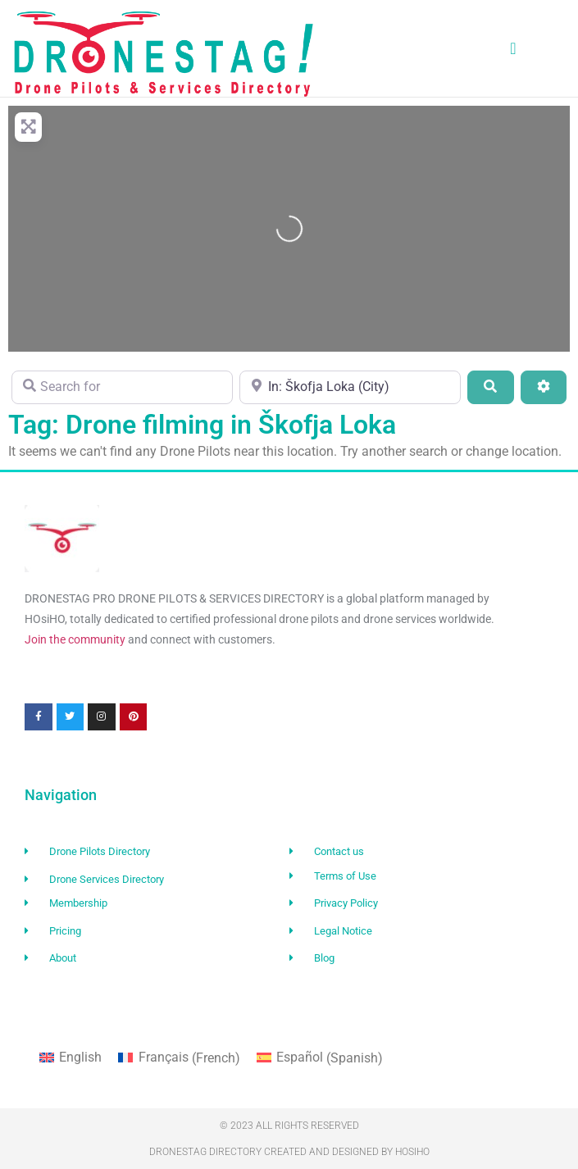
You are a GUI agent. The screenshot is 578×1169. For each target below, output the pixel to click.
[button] (513, 48)
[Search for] (122, 387)
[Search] (490, 387)
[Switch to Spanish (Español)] (319, 1058)
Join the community (75, 639)
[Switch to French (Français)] (179, 1058)
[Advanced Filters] (544, 387)
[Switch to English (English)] (70, 1058)
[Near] (350, 387)
